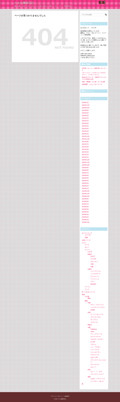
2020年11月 (86, 162)
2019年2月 (85, 217)
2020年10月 (86, 165)
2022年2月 (85, 131)
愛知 (89, 298)
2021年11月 (86, 139)
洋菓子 (90, 269)
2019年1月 (85, 219)
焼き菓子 (93, 284)
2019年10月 (86, 196)
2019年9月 (85, 199)
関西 (86, 301)
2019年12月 (86, 191)
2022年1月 (85, 134)
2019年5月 (85, 209)
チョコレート (94, 276)
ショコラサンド (95, 273)
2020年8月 (85, 170)
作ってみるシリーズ (88, 292)
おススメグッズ (87, 233)
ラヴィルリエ (94, 364)
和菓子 (90, 254)
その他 (87, 296)
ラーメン (87, 286)
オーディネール (95, 336)
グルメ (84, 242)
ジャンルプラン (95, 352)
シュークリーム (95, 271)
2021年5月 (85, 147)
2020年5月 (85, 178)
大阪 (89, 327)
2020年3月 (85, 183)
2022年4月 (85, 126)
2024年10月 (86, 108)
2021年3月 (85, 152)
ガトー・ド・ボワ (96, 371)
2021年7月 (85, 144)
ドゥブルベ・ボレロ (96, 381)
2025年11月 (86, 105)
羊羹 (91, 266)
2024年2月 (85, 115)
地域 (83, 294)
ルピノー (93, 367)
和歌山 (90, 325)
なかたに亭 (94, 357)
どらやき (93, 259)
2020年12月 (86, 160)
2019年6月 (85, 206)
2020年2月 (85, 186)
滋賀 (89, 376)
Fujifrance (93, 329)
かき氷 (90, 251)
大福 (91, 264)
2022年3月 (85, 128)
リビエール (94, 322)
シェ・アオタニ (95, 347)
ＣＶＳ (87, 244)
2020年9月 (85, 167)
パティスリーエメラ (96, 374)
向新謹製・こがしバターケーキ (92, 84)
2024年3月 (85, 113)
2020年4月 (85, 180)
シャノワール (94, 349)
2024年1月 (85, 118)
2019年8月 (85, 201)
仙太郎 (92, 310)
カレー (87, 247)
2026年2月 (85, 102)
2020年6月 (85, 175)
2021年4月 (85, 149)
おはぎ (92, 256)
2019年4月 (85, 212)
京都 (89, 303)
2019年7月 (85, 204)
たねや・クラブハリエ (97, 378)
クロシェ (93, 344)
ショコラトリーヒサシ (97, 307)
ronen (92, 331)
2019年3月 (85, 214)
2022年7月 (85, 121)
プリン (92, 281)
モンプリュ (94, 319)
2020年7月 (85, 173)
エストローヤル (95, 317)
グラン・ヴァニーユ (96, 304)
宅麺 (86, 237)
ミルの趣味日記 (24, 2)
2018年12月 (86, 222)
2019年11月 (86, 193)
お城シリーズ (86, 240)
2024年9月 (85, 110)
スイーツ (87, 250)
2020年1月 (85, 188)
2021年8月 (85, 141)
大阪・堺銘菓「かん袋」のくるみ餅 (93, 81)
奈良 (89, 369)
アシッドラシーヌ (96, 334)
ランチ (87, 289)
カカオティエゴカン (96, 339)
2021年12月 (86, 136)
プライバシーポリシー (57, 396)
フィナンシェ (94, 279)
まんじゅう (94, 261)
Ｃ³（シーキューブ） (97, 314)
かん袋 (92, 341)
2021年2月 (85, 154)
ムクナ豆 (87, 235)
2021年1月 (85, 157)
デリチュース (94, 355)
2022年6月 (85, 123)
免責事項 (67, 396)
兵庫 (89, 312)
